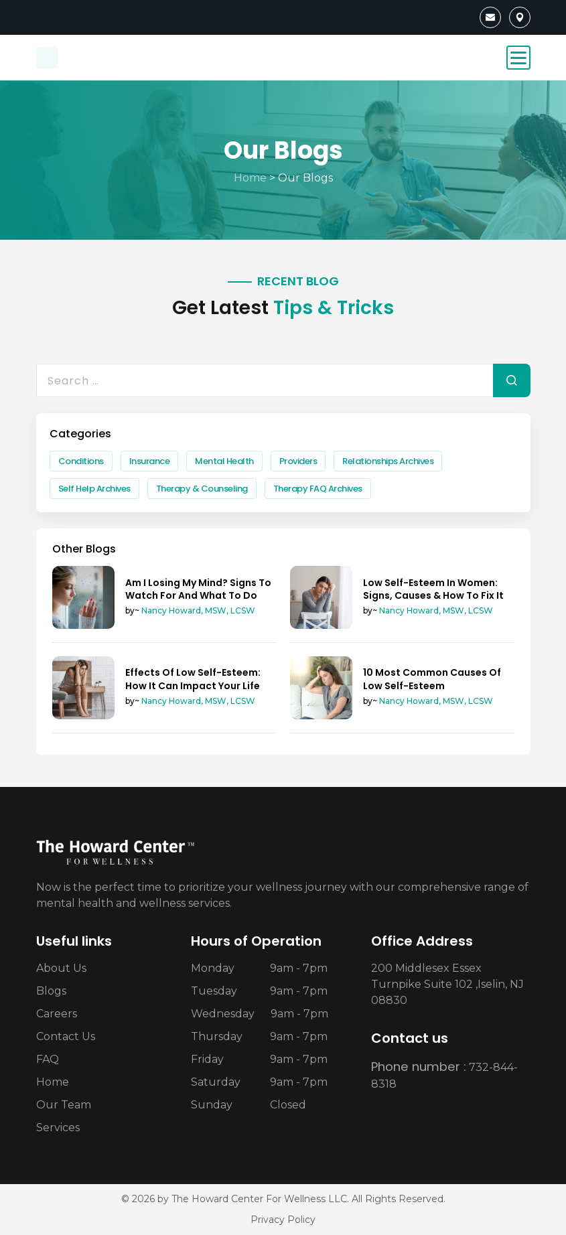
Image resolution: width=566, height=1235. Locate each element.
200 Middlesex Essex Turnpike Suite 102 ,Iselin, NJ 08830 (447, 984)
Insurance (149, 461)
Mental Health (224, 461)
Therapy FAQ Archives (317, 488)
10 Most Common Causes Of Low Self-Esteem (432, 679)
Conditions (81, 461)
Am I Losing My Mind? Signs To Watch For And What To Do (198, 589)
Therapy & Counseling (202, 488)
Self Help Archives (94, 488)
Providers (298, 461)
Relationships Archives (387, 461)
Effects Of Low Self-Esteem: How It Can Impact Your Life (193, 679)
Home (250, 177)
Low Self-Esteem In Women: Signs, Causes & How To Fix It (433, 589)
